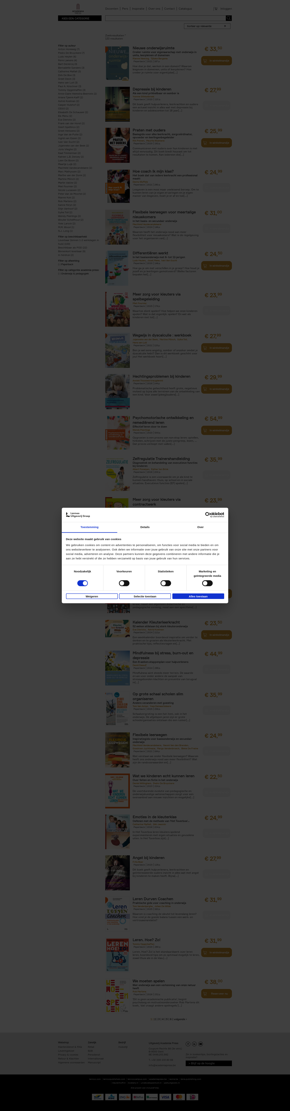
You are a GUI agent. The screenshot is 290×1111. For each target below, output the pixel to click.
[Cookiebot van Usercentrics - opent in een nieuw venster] (208, 515)
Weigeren (92, 596)
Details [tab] (145, 527)
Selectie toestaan (145, 596)
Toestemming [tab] (89, 527)
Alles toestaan (198, 596)
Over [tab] (200, 527)
